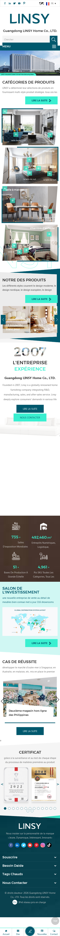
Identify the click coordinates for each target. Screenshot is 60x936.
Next (56, 319)
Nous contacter (30, 417)
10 (42, 808)
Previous (3, 319)
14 (28, 811)
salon (9, 112)
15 (32, 811)
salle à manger (15, 189)
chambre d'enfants (42, 228)
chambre (48, 151)
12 (50, 808)
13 (55, 808)
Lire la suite (41, 100)
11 (46, 808)
